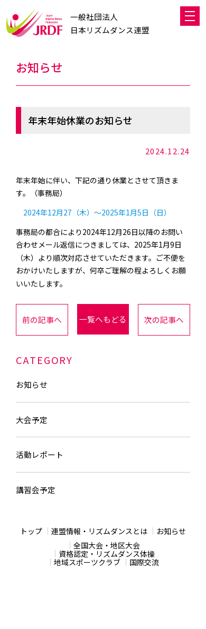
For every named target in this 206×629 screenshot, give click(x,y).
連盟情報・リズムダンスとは (99, 531)
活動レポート (39, 454)
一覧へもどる (103, 319)
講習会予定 (35, 489)
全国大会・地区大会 (106, 545)
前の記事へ (42, 319)
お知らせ (32, 384)
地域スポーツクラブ (87, 562)
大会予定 (32, 419)
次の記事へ (164, 319)
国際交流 (144, 562)
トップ (31, 531)
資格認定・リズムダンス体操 (107, 553)
